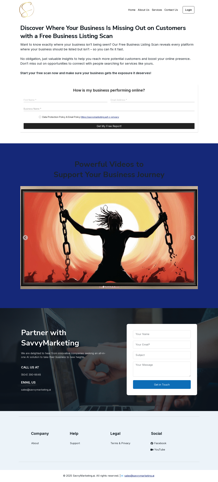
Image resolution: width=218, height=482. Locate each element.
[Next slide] (192, 237)
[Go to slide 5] (112, 286)
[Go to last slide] (25, 237)
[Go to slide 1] (103, 286)
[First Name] (65, 100)
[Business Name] (109, 109)
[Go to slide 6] (114, 286)
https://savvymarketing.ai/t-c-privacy (100, 117)
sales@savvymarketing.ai (139, 475)
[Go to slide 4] (110, 286)
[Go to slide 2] (105, 286)
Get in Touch (162, 384)
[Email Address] (153, 100)
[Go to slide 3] (108, 286)
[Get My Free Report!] (109, 126)
